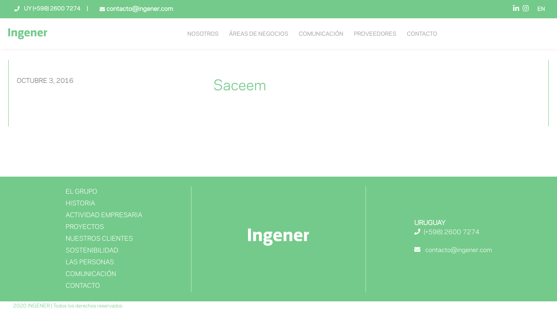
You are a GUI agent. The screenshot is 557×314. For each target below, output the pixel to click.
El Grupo (81, 192)
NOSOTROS (203, 34)
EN (541, 9)
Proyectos (85, 227)
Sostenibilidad (92, 251)
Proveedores (375, 34)
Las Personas (90, 262)
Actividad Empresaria (104, 215)
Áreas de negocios (258, 34)
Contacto (422, 34)
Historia (80, 204)
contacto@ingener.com (139, 9)
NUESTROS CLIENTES (99, 239)
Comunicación (321, 34)
